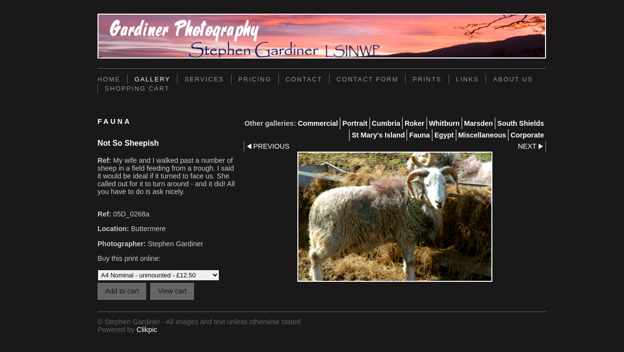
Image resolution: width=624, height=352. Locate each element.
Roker (415, 123)
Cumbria (386, 123)
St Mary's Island (378, 135)
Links (467, 79)
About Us (513, 79)
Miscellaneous (482, 135)
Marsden (478, 123)
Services (204, 79)
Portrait (354, 123)
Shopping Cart (137, 88)
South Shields (520, 123)
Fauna (419, 135)
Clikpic (146, 329)
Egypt (444, 135)
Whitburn (444, 123)
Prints (427, 79)
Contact (304, 79)
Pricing (255, 79)
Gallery (153, 79)
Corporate (527, 135)
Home (109, 79)
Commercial (318, 123)
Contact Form (367, 79)
